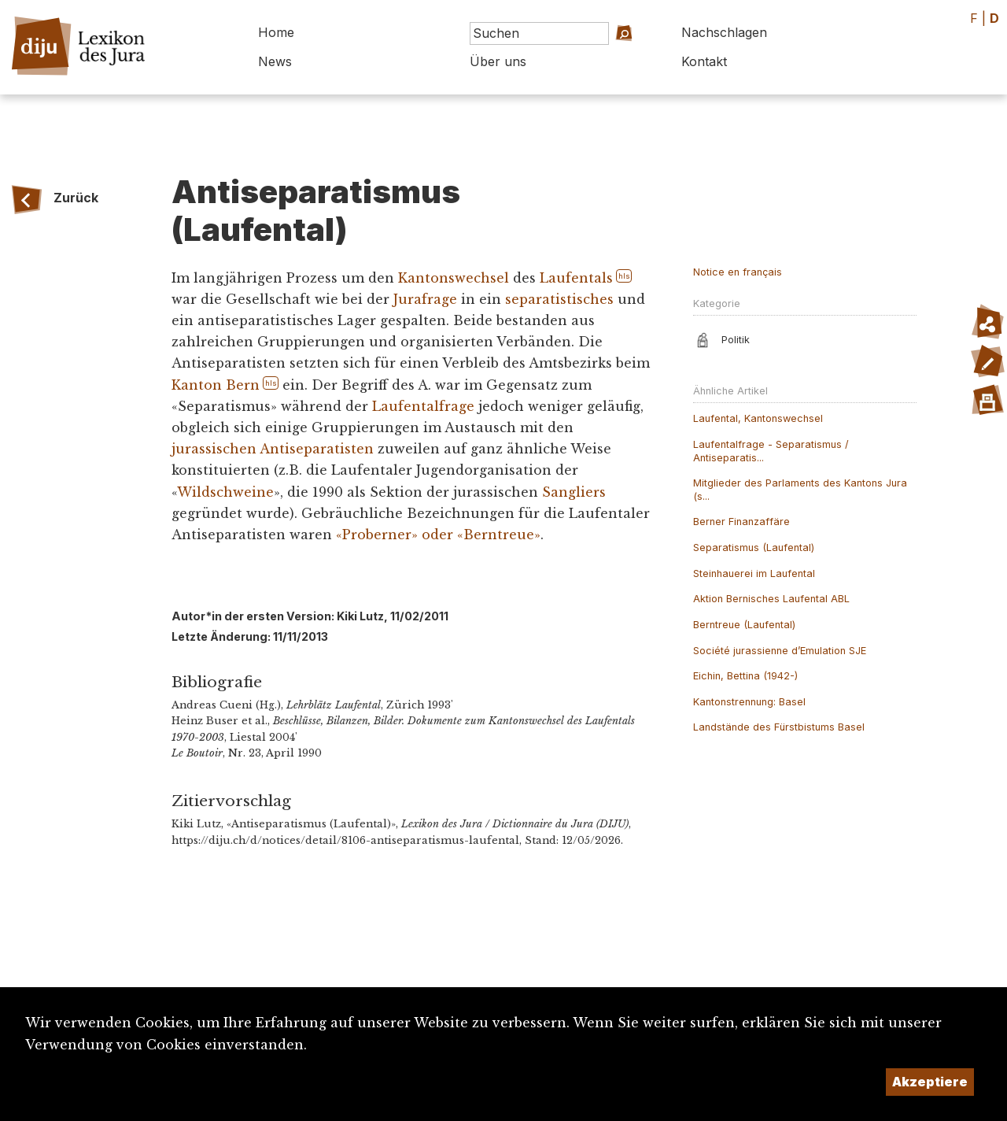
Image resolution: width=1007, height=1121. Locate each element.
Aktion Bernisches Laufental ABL (771, 599)
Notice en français (737, 272)
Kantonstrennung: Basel (749, 702)
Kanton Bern (216, 385)
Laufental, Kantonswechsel (758, 418)
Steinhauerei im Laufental (754, 573)
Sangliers (574, 492)
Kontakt (704, 61)
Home (276, 32)
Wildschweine (225, 492)
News (275, 61)
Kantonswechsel (453, 278)
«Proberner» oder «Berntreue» (438, 534)
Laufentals (576, 278)
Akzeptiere (930, 1082)
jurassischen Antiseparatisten (273, 449)
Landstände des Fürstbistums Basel (779, 727)
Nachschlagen (724, 32)
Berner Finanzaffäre (741, 521)
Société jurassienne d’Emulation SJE (779, 651)
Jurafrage (425, 299)
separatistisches (559, 299)
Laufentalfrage (423, 406)
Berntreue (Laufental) (744, 625)
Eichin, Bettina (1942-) (745, 676)
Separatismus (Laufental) (753, 547)
